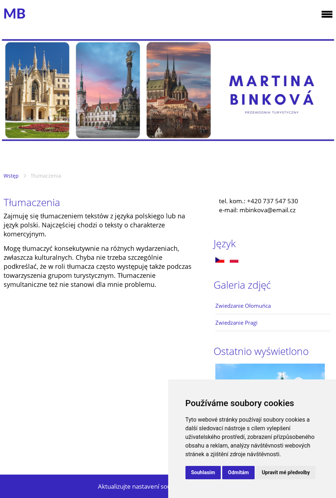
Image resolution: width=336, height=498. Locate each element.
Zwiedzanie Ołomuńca (243, 305)
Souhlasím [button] (203, 472)
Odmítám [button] (238, 472)
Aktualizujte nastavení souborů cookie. (152, 486)
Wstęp (11, 175)
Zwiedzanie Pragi (236, 322)
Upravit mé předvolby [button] (286, 472)
